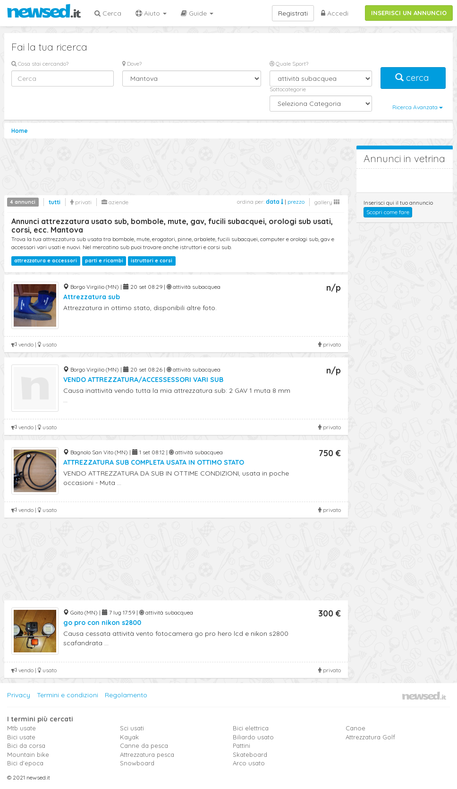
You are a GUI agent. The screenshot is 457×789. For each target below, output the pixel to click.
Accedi (334, 13)
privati (81, 202)
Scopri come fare (387, 212)
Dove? (132, 63)
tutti (54, 202)
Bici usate (21, 737)
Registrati (293, 13)
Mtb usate (21, 728)
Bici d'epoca (25, 763)
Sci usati (132, 728)
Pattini (241, 745)
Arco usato (249, 763)
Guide (197, 13)
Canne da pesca (144, 745)
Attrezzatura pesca (147, 754)
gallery (326, 202)
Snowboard (137, 763)
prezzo (296, 201)
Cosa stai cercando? (39, 63)
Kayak (129, 737)
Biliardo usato (253, 737)
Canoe (355, 728)
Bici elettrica (251, 728)
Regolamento (126, 695)
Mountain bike (28, 754)
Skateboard (250, 754)
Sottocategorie (288, 89)
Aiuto (151, 13)
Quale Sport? (289, 63)
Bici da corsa (26, 745)
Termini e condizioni (67, 695)
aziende (115, 202)
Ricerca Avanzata (417, 107)
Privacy (18, 695)
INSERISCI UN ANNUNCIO (409, 13)
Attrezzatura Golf (370, 737)
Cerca (107, 13)
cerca (413, 77)
